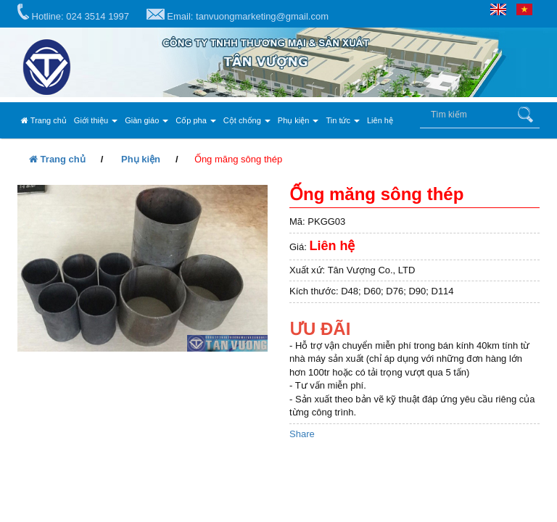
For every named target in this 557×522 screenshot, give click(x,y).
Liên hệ (380, 120)
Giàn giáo (146, 120)
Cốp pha (196, 120)
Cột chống (247, 120)
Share (302, 433)
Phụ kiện (298, 120)
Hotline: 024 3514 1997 (73, 13)
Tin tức (343, 120)
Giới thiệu (95, 120)
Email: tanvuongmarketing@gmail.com (238, 15)
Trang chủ (44, 120)
